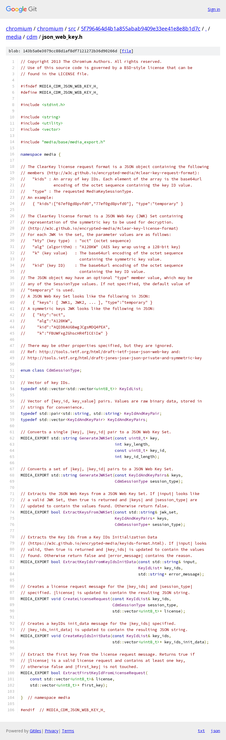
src (72, 28)
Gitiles (35, 731)
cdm (31, 36)
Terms (68, 731)
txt (201, 730)
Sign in (214, 9)
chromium (19, 28)
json (215, 730)
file (126, 50)
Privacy (51, 731)
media (13, 36)
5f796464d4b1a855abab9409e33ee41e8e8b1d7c (140, 28)
